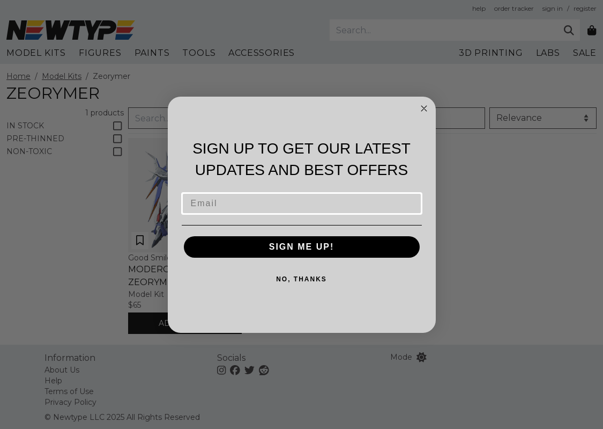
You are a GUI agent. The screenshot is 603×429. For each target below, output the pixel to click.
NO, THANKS (301, 279)
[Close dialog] (424, 108)
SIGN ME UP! (301, 246)
